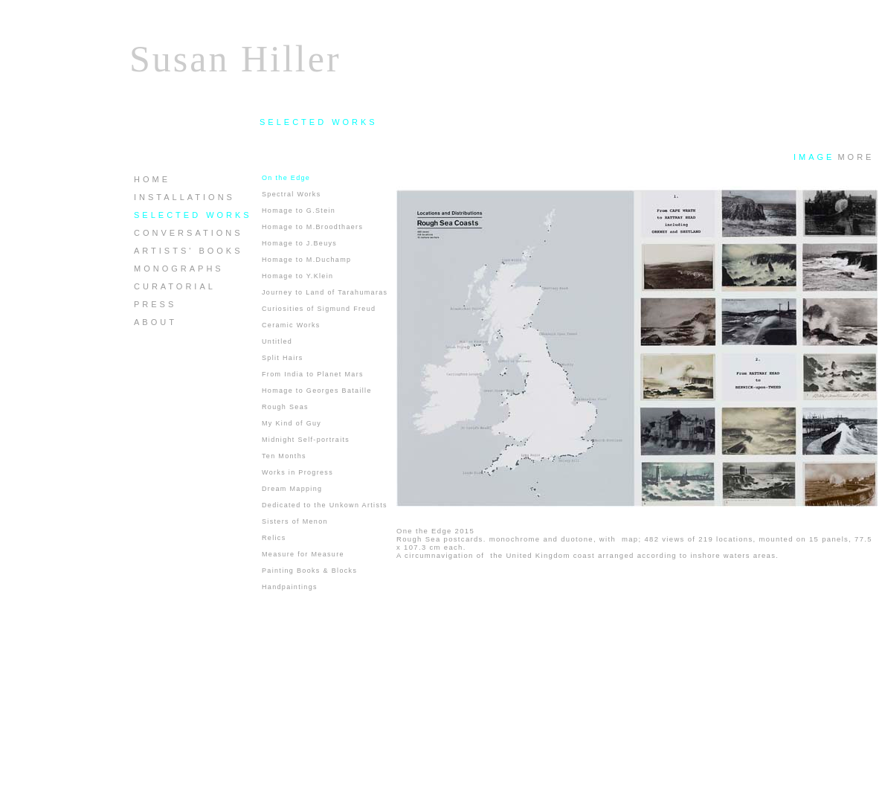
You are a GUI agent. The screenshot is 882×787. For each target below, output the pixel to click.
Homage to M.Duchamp (306, 259)
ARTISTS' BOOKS (188, 250)
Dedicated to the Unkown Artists (324, 505)
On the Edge (286, 178)
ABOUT (155, 322)
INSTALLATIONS (184, 197)
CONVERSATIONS (188, 232)
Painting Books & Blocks (309, 570)
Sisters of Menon (295, 521)
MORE (855, 156)
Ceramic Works (291, 325)
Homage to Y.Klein (297, 276)
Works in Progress (297, 472)
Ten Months (284, 456)
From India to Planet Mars (313, 374)
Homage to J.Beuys (299, 243)
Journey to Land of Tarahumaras (324, 292)
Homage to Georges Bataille (317, 390)
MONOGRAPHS (179, 268)
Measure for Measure (303, 554)
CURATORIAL (175, 286)
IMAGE (814, 156)
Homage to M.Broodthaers (312, 227)
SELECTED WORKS (193, 215)
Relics (274, 538)
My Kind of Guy (291, 423)
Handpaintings (290, 587)
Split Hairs (282, 358)
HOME (152, 179)
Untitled (277, 341)
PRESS (155, 304)
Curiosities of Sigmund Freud (319, 308)
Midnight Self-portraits (306, 439)
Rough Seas (285, 407)
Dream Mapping (292, 488)
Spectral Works (291, 194)
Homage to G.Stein (298, 210)
